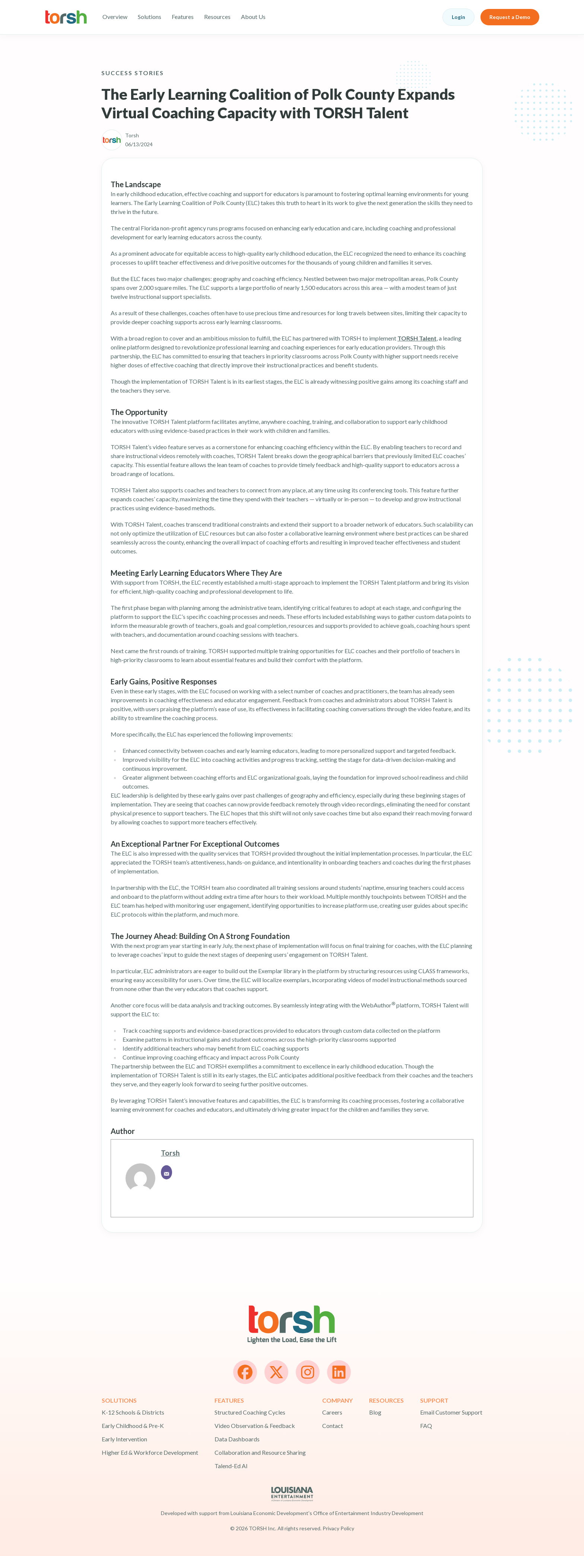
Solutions (149, 16)
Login (458, 17)
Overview (114, 16)
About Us (253, 16)
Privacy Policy (338, 1528)
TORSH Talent (417, 338)
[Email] (166, 1172)
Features (183, 16)
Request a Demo (509, 17)
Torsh (170, 1152)
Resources (217, 16)
